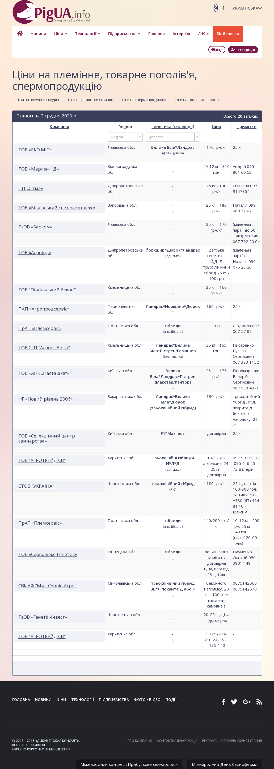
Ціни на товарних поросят (197, 99)
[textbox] (123, 136)
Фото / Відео (147, 699)
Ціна (216, 126)
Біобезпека (227, 33)
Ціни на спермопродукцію (144, 99)
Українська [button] (247, 8)
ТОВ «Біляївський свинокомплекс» (56, 207)
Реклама (209, 740)
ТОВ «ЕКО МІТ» (35, 149)
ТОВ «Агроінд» (34, 252)
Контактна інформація (177, 740)
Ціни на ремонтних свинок (90, 99)
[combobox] (125, 136)
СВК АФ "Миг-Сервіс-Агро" (47, 585)
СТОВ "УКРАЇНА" (36, 486)
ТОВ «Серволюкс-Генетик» (47, 554)
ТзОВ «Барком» (35, 226)
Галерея (155, 33)
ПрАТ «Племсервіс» (40, 328)
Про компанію (140, 740)
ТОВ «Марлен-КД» (38, 168)
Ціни (59, 33)
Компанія (59, 126)
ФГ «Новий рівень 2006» (45, 399)
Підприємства (123, 33)
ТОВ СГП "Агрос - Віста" (44, 347)
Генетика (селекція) (173, 126)
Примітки (246, 126)
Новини (37, 33)
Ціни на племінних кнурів (37, 99)
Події (171, 699)
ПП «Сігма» (30, 188)
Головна (21, 699)
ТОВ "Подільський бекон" (47, 289)
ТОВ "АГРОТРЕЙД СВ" (42, 460)
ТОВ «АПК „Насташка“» (43, 373)
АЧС (202, 33)
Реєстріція (243, 49)
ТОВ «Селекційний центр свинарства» (46, 438)
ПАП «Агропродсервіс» (43, 308)
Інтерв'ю (180, 33)
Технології (86, 33)
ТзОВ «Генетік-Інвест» (42, 617)
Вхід (216, 49)
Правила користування (241, 740)
